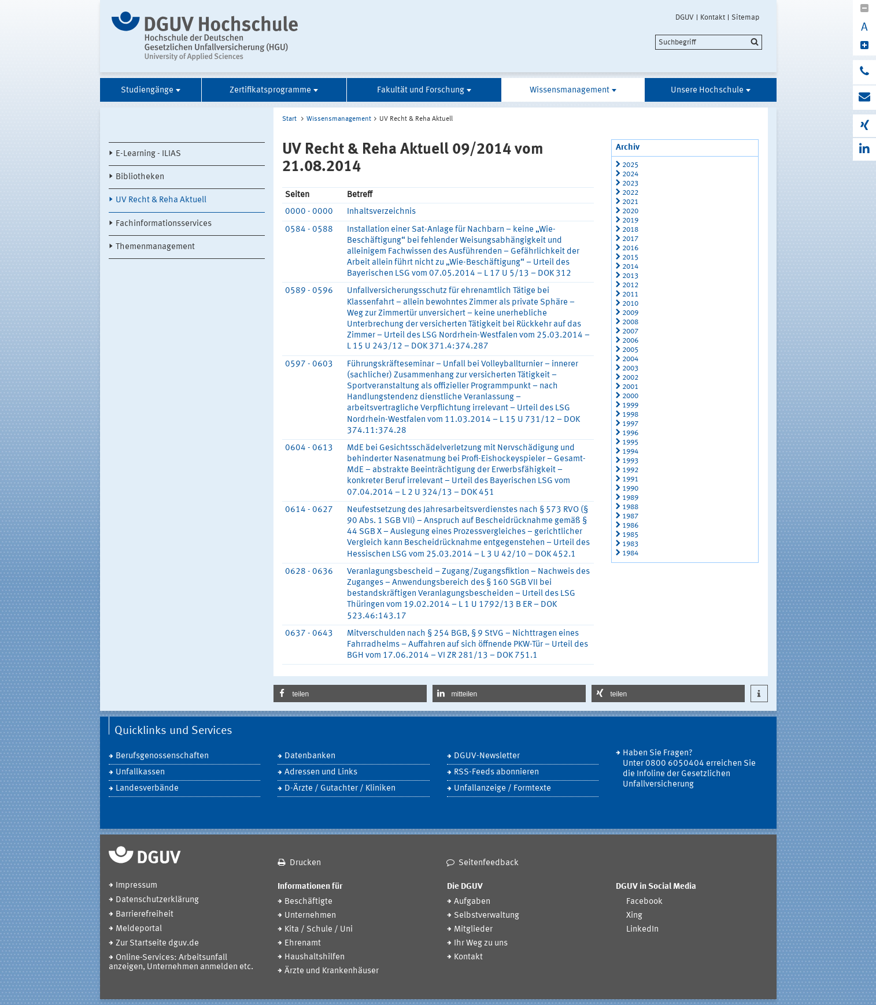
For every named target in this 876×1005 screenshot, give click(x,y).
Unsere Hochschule (707, 90)
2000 (630, 396)
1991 (630, 479)
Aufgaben (472, 902)
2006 (630, 340)
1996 (630, 433)
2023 (630, 183)
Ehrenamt (302, 943)
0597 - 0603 (309, 364)
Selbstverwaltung (486, 915)
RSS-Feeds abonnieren (496, 772)
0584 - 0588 (309, 229)
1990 (630, 488)
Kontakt (712, 17)
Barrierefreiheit (144, 914)
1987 (630, 516)
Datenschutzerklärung (157, 900)
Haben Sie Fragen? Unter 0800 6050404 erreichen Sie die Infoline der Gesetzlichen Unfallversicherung (689, 769)
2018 (630, 229)
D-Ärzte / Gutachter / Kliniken (340, 788)
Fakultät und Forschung (420, 90)
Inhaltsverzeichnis (381, 211)
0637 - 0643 (309, 633)
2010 (630, 303)
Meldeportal (139, 929)
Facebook (644, 902)
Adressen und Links (320, 772)
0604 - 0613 (309, 448)
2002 (630, 377)
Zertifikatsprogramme (270, 90)
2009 (630, 313)
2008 (630, 322)
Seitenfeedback (489, 863)
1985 (630, 535)
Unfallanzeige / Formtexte (502, 788)
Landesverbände (147, 788)
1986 (630, 525)
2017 (630, 239)
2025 (630, 165)
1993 (630, 461)
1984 (630, 553)
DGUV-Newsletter (487, 756)
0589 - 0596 (309, 291)
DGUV (684, 17)
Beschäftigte (308, 902)
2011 (630, 294)
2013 (630, 276)
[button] (350, 693)
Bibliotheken (140, 177)
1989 (630, 498)
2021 (630, 202)
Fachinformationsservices (164, 224)
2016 (630, 248)
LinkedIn (642, 929)
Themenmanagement (155, 247)
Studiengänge (147, 90)
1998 (630, 414)
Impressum (136, 885)
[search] (708, 42)
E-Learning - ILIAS (148, 154)
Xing (634, 915)
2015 (630, 257)
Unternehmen (310, 915)
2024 (630, 174)
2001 (630, 387)
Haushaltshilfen (314, 957)
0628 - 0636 (309, 572)
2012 (630, 285)
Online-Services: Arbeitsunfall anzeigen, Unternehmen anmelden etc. (181, 962)
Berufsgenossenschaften (162, 756)
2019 (630, 220)
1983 (630, 544)
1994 (630, 451)
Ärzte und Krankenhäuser (331, 971)
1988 (630, 507)
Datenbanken (309, 756)
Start (289, 119)
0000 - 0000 (309, 211)
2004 (630, 359)
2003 (630, 368)
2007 (630, 331)
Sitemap (745, 17)
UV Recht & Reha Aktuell (161, 200)
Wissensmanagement (569, 90)
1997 (630, 424)
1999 (630, 405)
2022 (630, 192)
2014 (630, 266)
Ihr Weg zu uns (481, 943)
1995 (630, 442)
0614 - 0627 (309, 510)
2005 (630, 350)
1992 (630, 470)
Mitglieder (473, 929)
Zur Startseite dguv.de (157, 943)
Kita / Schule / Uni (318, 929)
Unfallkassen (140, 772)
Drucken (305, 863)
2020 (630, 211)
